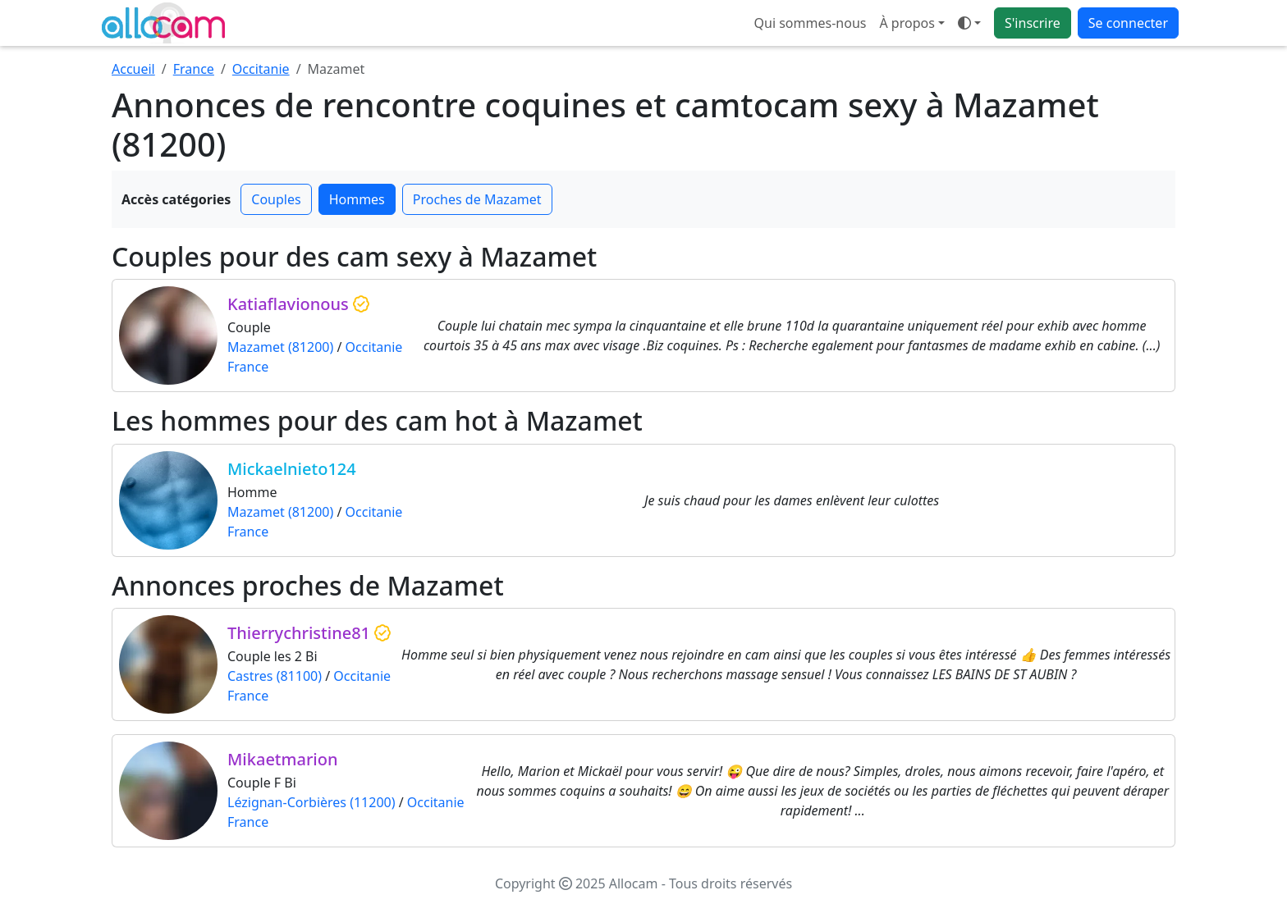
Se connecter (1128, 23)
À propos (906, 23)
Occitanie (261, 69)
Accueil (133, 69)
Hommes (357, 199)
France (193, 69)
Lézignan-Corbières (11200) (311, 802)
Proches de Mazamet (477, 199)
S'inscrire (1032, 23)
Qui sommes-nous (810, 23)
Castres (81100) (274, 676)
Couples (275, 199)
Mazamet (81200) (280, 347)
